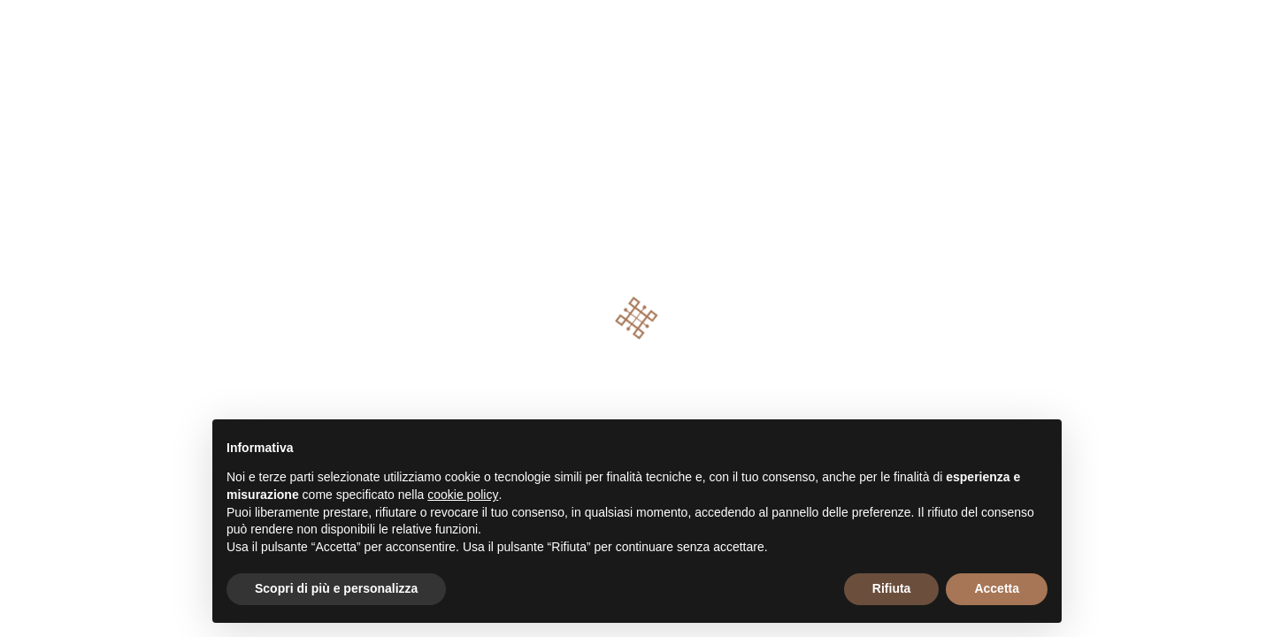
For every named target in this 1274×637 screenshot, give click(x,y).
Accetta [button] (996, 588)
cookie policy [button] (462, 494)
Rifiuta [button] (891, 588)
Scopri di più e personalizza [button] (336, 588)
